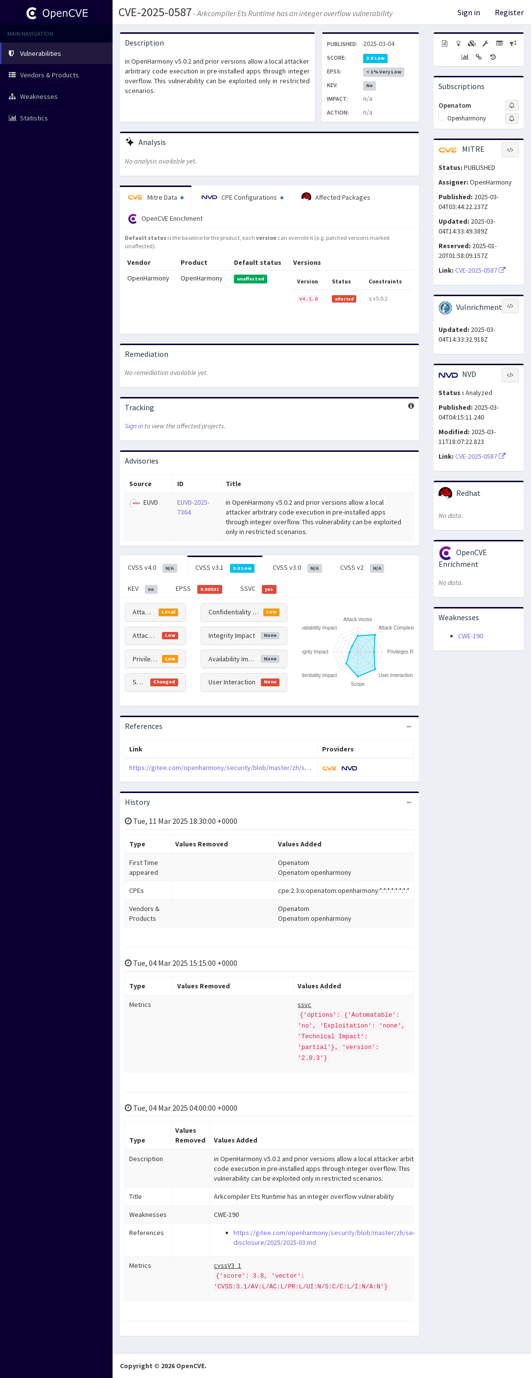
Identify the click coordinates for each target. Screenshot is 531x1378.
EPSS (199, 589)
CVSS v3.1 (225, 568)
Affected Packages (335, 197)
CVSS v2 (362, 568)
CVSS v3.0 (297, 568)
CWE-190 (470, 635)
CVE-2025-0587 (155, 12)
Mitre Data (156, 197)
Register (509, 12)
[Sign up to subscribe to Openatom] (512, 105)
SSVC (258, 589)
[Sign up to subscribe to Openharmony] (512, 118)
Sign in (469, 12)
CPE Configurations (242, 197)
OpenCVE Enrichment (165, 219)
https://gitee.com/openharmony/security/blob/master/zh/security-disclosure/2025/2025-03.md (269, 767)
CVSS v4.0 (152, 568)
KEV (143, 589)
